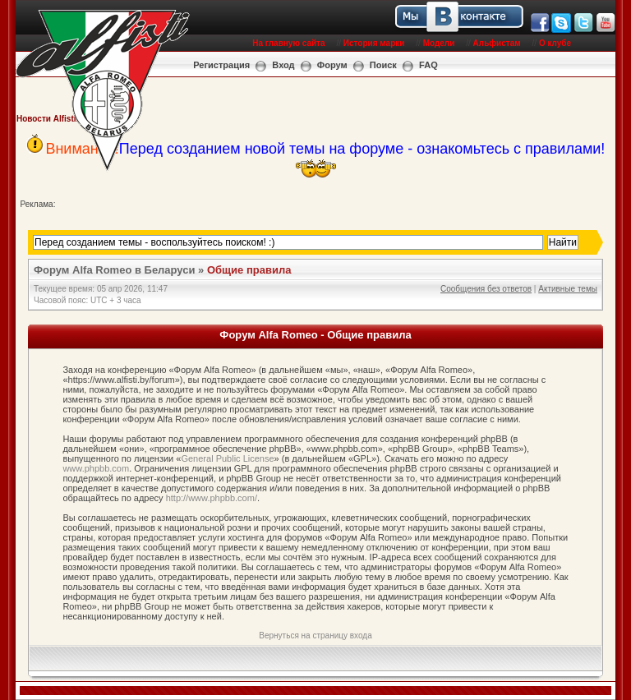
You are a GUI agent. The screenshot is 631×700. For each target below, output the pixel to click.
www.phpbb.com (95, 468)
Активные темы (567, 288)
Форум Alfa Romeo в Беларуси (115, 270)
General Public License (227, 458)
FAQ (428, 65)
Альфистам (497, 43)
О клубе (555, 43)
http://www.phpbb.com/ (211, 498)
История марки (374, 43)
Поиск (383, 65)
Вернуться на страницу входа (315, 635)
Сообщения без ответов (486, 288)
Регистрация (221, 65)
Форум (332, 65)
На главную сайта (288, 43)
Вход (283, 65)
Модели (439, 43)
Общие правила (249, 270)
